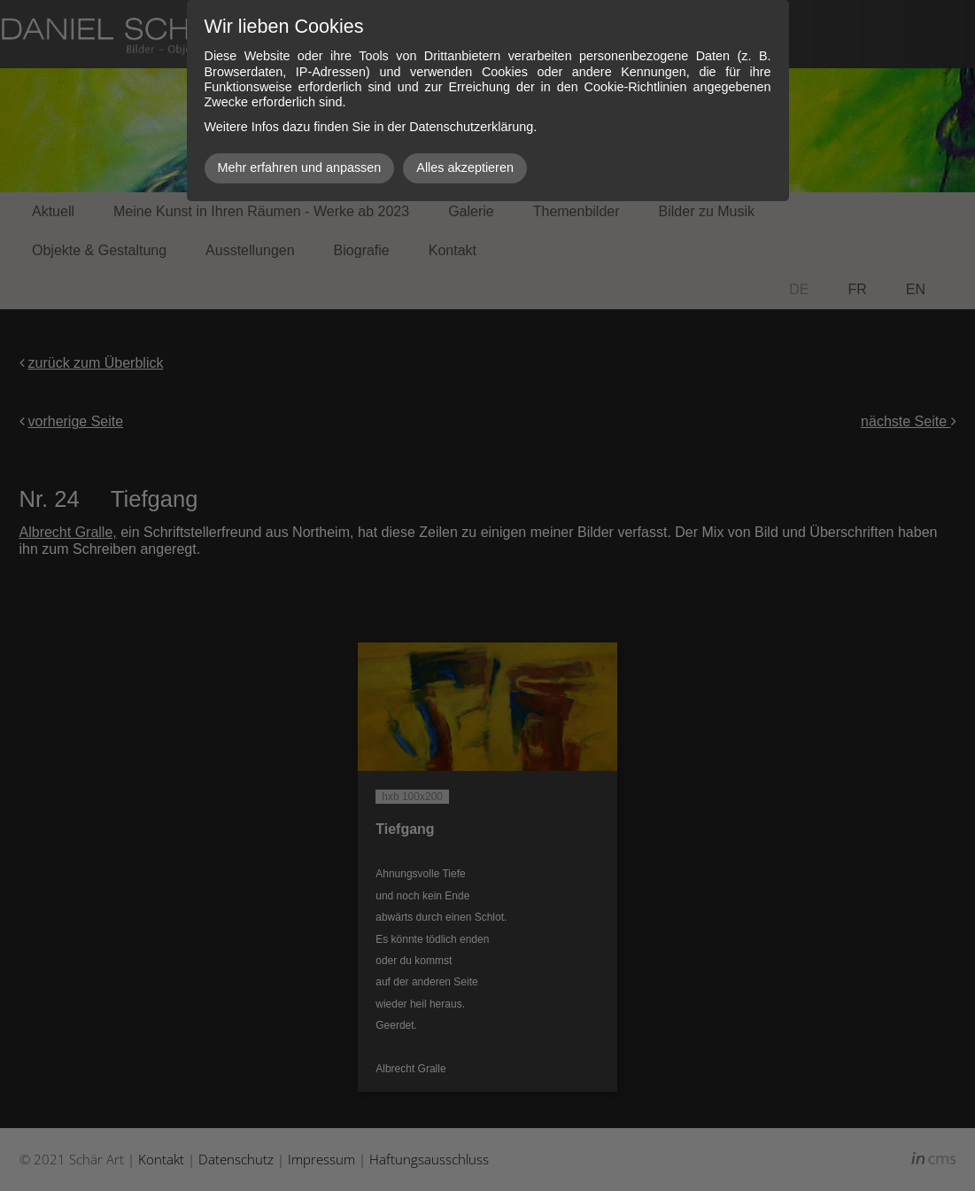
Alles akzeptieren (465, 167)
